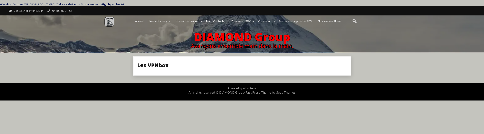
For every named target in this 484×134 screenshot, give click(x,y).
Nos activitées (158, 21)
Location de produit (186, 21)
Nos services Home (329, 21)
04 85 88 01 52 (59, 10)
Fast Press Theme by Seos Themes (270, 92)
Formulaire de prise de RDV (295, 21)
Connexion (264, 21)
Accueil (139, 21)
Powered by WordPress (242, 88)
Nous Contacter (216, 21)
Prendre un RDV (241, 21)
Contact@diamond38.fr (25, 10)
